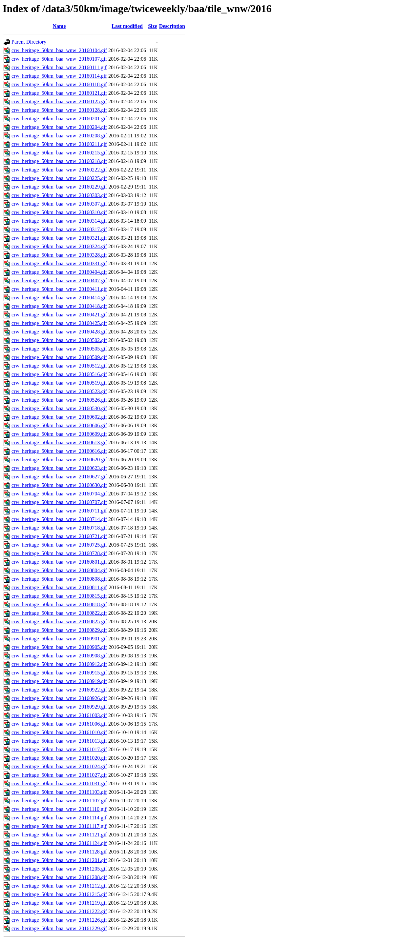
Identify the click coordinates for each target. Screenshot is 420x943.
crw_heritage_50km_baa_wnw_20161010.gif (59, 732)
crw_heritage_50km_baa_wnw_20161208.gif (59, 877)
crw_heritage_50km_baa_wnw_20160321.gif (59, 238)
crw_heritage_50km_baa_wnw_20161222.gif (59, 911)
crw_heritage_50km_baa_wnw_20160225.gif (59, 178)
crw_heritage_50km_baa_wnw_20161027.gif (59, 775)
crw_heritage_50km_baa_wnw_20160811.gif (59, 587)
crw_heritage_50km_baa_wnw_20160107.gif (59, 59)
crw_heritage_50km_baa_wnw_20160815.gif (59, 596)
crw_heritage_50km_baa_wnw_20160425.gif (59, 323)
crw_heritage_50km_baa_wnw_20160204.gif (59, 127)
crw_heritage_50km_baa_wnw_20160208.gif (59, 135)
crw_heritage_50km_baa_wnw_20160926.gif (59, 698)
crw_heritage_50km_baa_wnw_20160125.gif (59, 101)
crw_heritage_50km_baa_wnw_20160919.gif (59, 681)
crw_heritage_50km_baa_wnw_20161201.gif (59, 860)
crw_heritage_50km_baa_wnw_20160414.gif (59, 297)
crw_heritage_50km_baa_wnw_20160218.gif (59, 161)
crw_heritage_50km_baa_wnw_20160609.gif (59, 434)
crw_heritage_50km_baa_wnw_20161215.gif (59, 894)
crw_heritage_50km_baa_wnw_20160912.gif (59, 664)
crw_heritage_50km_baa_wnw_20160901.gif (59, 638)
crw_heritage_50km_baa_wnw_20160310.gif (59, 212)
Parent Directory (28, 42)
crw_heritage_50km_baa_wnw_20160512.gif (59, 366)
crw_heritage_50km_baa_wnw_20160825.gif (59, 621)
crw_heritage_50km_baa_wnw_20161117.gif (59, 826)
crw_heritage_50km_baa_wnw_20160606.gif (59, 425)
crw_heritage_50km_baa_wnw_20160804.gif (59, 570)
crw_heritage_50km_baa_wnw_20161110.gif (59, 809)
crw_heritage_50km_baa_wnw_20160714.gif (59, 519)
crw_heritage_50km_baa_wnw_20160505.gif (59, 348)
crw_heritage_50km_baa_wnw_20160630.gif (59, 485)
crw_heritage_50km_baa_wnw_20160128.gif (59, 110)
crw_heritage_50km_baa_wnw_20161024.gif (59, 766)
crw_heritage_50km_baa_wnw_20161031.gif (59, 783)
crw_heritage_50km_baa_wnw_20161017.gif (59, 749)
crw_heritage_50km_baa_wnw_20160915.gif (59, 672)
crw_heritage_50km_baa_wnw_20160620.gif (59, 459)
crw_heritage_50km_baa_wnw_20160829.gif (59, 630)
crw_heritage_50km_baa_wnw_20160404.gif (59, 272)
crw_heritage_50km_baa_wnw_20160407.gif (59, 280)
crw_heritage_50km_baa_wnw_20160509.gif (59, 357)
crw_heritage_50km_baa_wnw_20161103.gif (59, 792)
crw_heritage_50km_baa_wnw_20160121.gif (59, 93)
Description (172, 26)
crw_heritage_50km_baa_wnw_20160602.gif (59, 417)
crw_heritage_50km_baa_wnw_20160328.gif (59, 255)
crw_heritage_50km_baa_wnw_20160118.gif (59, 84)
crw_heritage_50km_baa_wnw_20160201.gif (59, 118)
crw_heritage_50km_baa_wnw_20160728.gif (59, 553)
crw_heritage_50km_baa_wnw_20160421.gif (59, 314)
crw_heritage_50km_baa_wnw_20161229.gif (59, 928)
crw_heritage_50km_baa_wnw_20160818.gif (59, 604)
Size (152, 26)
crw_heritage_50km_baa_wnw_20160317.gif (59, 229)
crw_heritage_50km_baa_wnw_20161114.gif (59, 817)
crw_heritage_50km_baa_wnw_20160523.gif (59, 391)
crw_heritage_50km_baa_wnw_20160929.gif (59, 707)
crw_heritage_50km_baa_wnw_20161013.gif (59, 741)
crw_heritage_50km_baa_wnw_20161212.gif (59, 886)
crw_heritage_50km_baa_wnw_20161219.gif (59, 903)
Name (59, 26)
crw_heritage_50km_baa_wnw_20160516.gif (59, 374)
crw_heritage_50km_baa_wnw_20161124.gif (59, 843)
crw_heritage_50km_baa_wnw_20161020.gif (59, 758)
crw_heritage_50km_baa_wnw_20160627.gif (59, 476)
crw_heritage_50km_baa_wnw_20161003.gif (59, 715)
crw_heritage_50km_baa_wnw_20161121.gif (59, 834)
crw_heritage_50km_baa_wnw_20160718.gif (59, 528)
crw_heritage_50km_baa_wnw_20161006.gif (59, 724)
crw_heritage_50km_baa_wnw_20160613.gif (59, 442)
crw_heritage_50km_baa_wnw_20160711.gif (59, 510)
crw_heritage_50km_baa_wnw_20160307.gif (59, 204)
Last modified (127, 26)
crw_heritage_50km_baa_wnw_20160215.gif (59, 152)
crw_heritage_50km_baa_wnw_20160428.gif (59, 331)
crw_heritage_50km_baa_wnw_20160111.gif (59, 67)
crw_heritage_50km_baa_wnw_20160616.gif (59, 451)
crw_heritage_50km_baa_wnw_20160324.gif (59, 246)
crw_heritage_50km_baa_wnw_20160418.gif (59, 306)
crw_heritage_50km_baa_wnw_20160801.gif (59, 562)
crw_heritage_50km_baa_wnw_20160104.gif (59, 50)
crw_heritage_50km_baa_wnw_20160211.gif (59, 144)
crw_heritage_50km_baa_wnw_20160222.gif (59, 169)
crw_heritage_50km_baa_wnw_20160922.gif (59, 689)
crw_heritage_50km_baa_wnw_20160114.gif (59, 76)
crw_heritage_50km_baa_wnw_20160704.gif (59, 493)
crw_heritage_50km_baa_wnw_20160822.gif (59, 613)
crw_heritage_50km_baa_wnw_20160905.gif (59, 647)
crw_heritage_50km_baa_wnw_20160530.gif (59, 408)
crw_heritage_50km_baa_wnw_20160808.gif (59, 579)
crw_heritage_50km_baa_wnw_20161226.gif (59, 920)
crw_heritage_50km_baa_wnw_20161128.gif (59, 851)
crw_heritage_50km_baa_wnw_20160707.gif (59, 502)
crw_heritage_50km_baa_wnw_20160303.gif (59, 195)
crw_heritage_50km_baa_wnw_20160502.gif (59, 340)
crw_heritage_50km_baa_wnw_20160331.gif (59, 263)
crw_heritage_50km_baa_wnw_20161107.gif (59, 800)
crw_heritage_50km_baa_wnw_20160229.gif (59, 187)
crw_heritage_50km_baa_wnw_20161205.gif (59, 869)
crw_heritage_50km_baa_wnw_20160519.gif (59, 383)
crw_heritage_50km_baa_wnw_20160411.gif (59, 289)
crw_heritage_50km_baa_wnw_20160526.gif (59, 400)
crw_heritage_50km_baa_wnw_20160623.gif (59, 468)
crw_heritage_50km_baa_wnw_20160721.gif (59, 536)
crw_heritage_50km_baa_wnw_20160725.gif (59, 545)
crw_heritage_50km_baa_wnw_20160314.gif (59, 221)
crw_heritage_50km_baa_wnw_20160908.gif (59, 655)
